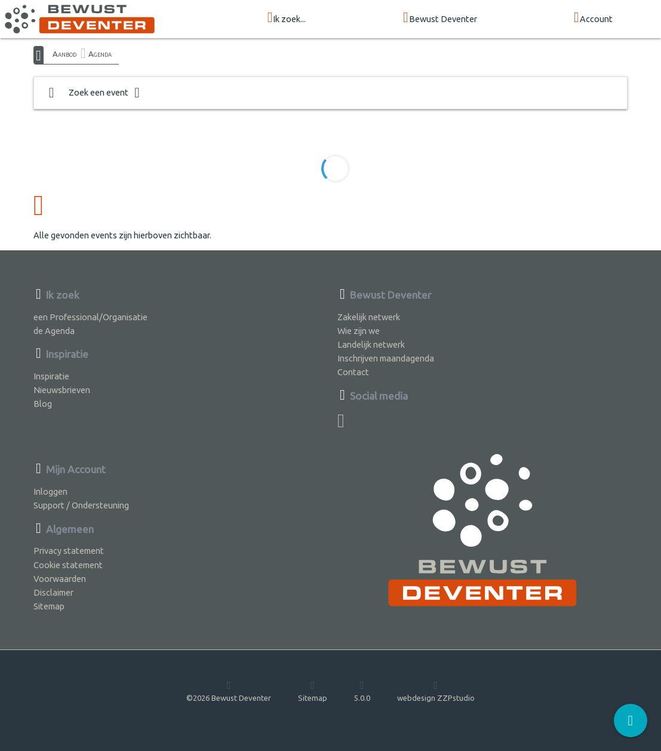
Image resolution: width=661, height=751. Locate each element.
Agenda (100, 54)
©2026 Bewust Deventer (228, 690)
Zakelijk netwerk (368, 317)
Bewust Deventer (440, 18)
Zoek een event (94, 93)
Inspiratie (51, 376)
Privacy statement (68, 550)
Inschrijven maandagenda (385, 358)
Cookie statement (68, 565)
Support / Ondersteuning (81, 505)
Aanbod (64, 54)
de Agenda (54, 331)
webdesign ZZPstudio (436, 690)
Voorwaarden (59, 579)
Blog (42, 404)
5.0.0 (362, 690)
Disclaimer (53, 592)
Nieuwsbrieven (61, 390)
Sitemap (48, 606)
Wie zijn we (358, 331)
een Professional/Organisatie (90, 317)
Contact (353, 372)
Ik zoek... (287, 18)
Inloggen (50, 491)
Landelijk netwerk (371, 344)
